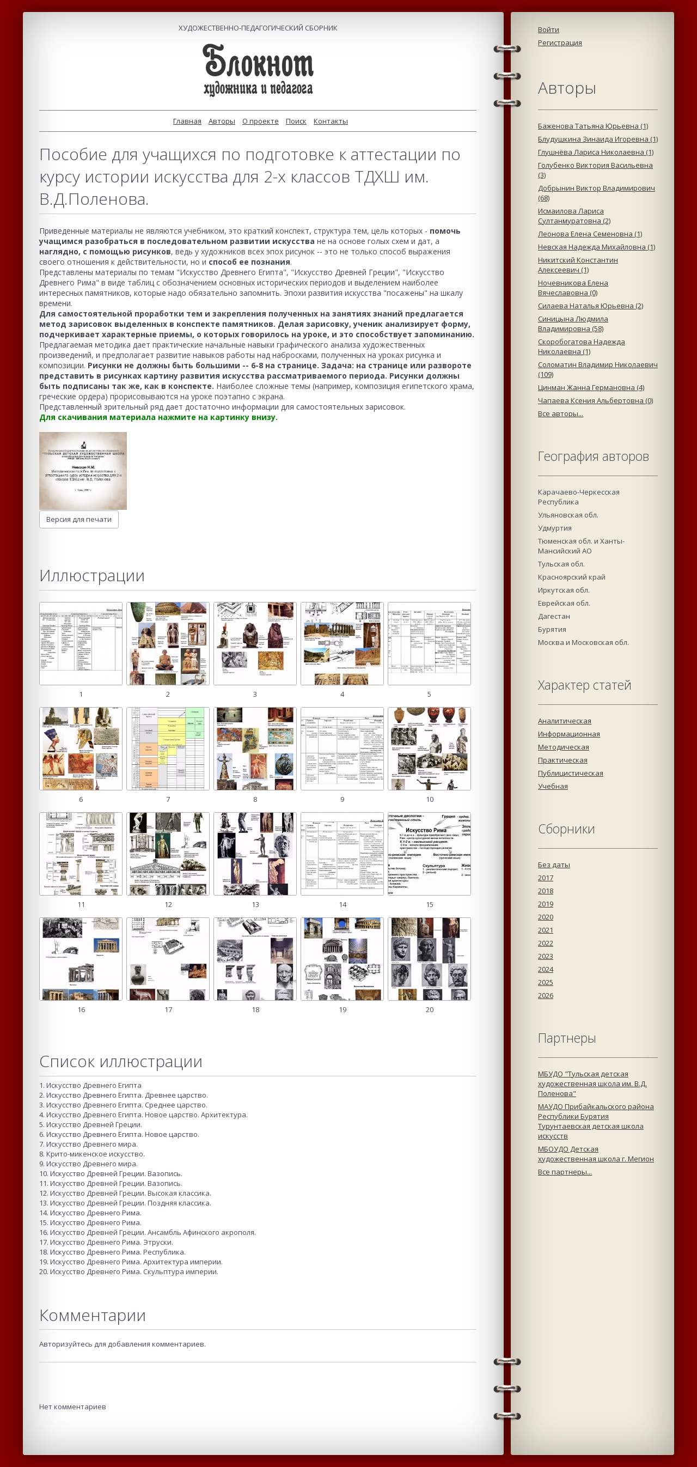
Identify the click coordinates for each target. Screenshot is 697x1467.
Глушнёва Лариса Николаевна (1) (595, 152)
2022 (545, 943)
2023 (545, 956)
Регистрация (560, 42)
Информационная (569, 734)
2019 (545, 904)
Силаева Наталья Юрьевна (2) (590, 306)
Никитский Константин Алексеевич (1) (578, 265)
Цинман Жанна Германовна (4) (591, 387)
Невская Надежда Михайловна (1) (596, 247)
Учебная (553, 786)
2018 (545, 891)
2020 (545, 917)
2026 (545, 995)
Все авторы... (560, 413)
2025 (545, 982)
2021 (545, 930)
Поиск (296, 121)
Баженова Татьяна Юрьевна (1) (593, 126)
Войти (548, 29)
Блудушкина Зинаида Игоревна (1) (598, 139)
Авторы (222, 121)
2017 (545, 877)
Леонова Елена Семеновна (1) (590, 234)
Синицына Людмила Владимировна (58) (573, 323)
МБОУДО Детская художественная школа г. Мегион (596, 1154)
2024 (545, 969)
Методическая (563, 747)
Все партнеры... (565, 1172)
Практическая (563, 760)
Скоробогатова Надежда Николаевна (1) (581, 346)
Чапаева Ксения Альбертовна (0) (595, 400)
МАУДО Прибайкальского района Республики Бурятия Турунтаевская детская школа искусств (596, 1121)
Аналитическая (564, 721)
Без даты (554, 864)
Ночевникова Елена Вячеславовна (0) (573, 287)
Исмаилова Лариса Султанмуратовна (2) (574, 216)
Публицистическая (570, 773)
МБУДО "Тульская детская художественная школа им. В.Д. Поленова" (592, 1083)
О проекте (260, 121)
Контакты (331, 121)
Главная (187, 121)
